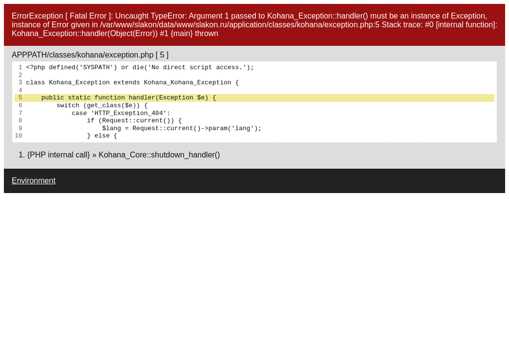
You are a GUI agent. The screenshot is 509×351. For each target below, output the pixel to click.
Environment (34, 180)
